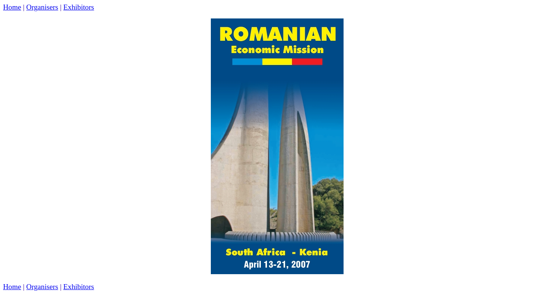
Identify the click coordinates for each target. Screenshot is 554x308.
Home (12, 7)
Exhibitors (78, 7)
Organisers (42, 7)
